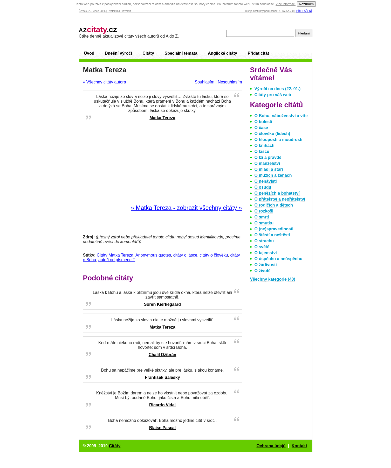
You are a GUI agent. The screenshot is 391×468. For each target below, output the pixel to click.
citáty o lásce (185, 255)
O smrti (262, 217)
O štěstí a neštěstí (272, 235)
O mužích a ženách (273, 175)
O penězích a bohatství (277, 193)
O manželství (267, 163)
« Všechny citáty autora (104, 82)
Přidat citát (258, 53)
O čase (261, 127)
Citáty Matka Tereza (115, 255)
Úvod (89, 53)
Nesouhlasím (230, 82)
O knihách (265, 145)
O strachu (264, 241)
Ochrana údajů (271, 446)
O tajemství (266, 253)
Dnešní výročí (118, 53)
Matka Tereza (162, 118)
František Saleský (162, 377)
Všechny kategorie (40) (272, 279)
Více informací (286, 4)
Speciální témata (180, 53)
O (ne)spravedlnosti (274, 229)
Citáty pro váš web (273, 95)
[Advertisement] (162, 164)
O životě (263, 270)
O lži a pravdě (268, 157)
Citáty (148, 53)
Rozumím (306, 4)
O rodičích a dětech (274, 205)
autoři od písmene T (116, 260)
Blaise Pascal (162, 428)
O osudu (263, 187)
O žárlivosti (266, 265)
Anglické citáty (222, 53)
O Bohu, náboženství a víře (281, 116)
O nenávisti (266, 181)
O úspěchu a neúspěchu (279, 259)
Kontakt (299, 446)
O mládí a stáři (269, 169)
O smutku (264, 223)
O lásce (262, 151)
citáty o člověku (214, 255)
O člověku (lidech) (272, 133)
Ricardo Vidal (162, 405)
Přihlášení (304, 11)
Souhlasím (204, 82)
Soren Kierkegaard (162, 304)
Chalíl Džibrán (162, 354)
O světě (262, 247)
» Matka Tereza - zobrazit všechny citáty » (186, 207)
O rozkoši (264, 211)
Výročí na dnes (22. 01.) (278, 89)
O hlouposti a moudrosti (279, 139)
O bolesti (263, 121)
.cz (98, 29)
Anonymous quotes (153, 255)
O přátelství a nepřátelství (280, 199)
